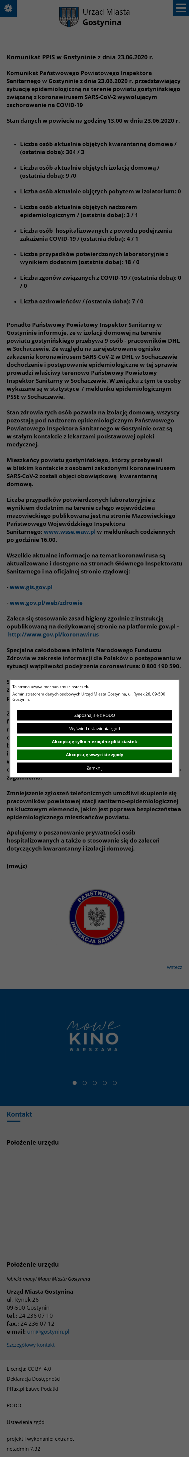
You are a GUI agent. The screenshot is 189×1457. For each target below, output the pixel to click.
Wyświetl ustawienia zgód (94, 728)
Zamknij (94, 768)
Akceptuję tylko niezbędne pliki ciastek (94, 742)
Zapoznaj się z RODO (94, 715)
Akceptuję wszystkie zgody (94, 755)
